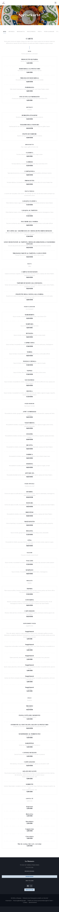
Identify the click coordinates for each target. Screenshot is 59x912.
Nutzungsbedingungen (20, 901)
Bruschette (21, 31)
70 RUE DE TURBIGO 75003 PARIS (37, 865)
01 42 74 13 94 (29, 867)
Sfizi (4, 31)
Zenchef (45, 898)
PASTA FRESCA (31, 31)
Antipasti (12, 31)
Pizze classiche (49, 31)
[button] (55, 2)
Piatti (40, 31)
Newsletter (29, 889)
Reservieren (29, 876)
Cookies (26, 902)
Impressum (9, 901)
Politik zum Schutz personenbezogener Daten (41, 901)
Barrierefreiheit (33, 902)
